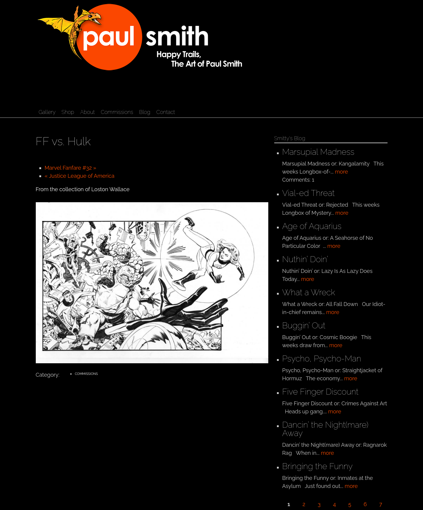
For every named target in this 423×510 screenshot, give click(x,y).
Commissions (117, 112)
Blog (144, 112)
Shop (67, 112)
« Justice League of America (79, 176)
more (341, 172)
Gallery (47, 112)
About (87, 112)
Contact (165, 112)
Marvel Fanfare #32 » (70, 168)
